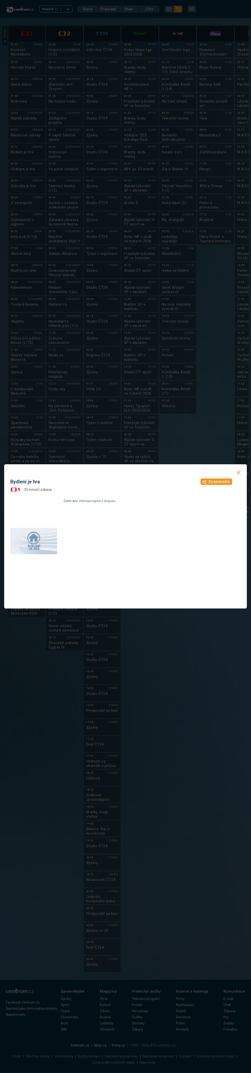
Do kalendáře (216, 482)
